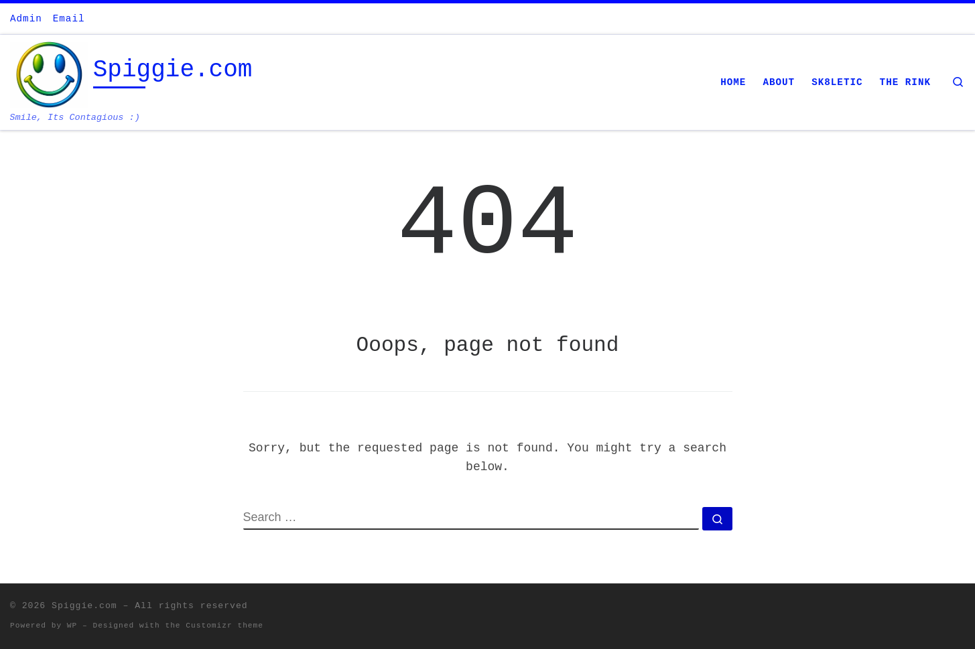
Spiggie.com (84, 606)
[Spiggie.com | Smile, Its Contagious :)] (49, 75)
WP (72, 626)
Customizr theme (224, 626)
